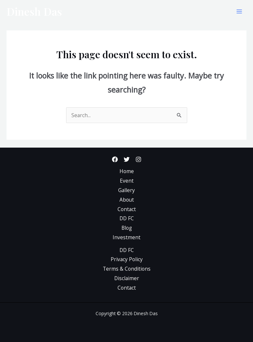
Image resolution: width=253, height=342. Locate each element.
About (126, 199)
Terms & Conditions (127, 268)
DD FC (126, 218)
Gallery (126, 190)
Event (127, 180)
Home (126, 171)
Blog (126, 227)
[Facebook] (115, 159)
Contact (126, 209)
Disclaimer (126, 278)
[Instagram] (138, 159)
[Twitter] (127, 159)
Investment (126, 237)
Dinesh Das (34, 11)
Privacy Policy (127, 259)
